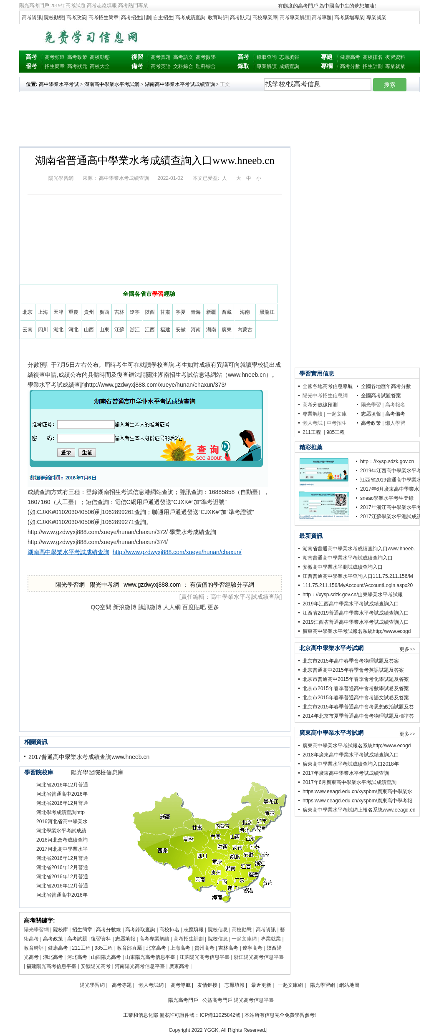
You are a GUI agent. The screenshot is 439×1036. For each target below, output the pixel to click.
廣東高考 (179, 966)
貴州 (89, 312)
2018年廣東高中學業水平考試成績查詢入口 (351, 755)
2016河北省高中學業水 (62, 821)
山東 (104, 330)
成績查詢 (289, 66)
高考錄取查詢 (140, 930)
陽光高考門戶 (34, 5)
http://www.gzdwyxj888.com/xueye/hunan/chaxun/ (177, 552)
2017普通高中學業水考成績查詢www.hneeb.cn (88, 757)
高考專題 (322, 17)
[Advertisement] (322, 36)
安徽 (181, 330)
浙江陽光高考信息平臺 (259, 957)
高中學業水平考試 (59, 84)
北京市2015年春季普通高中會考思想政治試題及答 (358, 707)
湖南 (211, 330)
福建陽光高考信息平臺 (51, 966)
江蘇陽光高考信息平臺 (204, 957)
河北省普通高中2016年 (62, 794)
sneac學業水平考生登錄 (387, 498)
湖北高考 (53, 957)
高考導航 (181, 985)
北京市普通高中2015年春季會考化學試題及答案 (356, 679)
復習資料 (395, 57)
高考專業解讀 (295, 17)
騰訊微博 (149, 607)
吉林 (119, 312)
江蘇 (119, 330)
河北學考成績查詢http (60, 812)
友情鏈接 (207, 985)
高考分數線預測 (320, 405)
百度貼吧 (194, 607)
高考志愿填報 (102, 5)
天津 (58, 312)
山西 (89, 330)
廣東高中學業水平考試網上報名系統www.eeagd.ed (359, 810)
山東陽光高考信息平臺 (150, 957)
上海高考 (180, 948)
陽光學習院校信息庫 (97, 772)
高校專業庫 (265, 17)
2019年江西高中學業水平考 (390, 471)
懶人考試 (313, 423)
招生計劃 (373, 66)
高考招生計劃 (136, 17)
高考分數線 (108, 930)
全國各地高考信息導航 (328, 386)
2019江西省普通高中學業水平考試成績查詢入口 (356, 622)
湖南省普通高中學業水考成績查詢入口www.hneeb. (359, 549)
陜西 (150, 312)
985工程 (103, 948)
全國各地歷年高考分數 (386, 386)
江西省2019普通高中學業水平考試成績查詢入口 (356, 613)
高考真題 (161, 57)
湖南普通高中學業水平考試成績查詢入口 (348, 558)
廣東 (227, 330)
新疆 (211, 312)
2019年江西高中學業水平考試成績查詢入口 (351, 604)
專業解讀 (267, 66)
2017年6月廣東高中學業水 (389, 489)
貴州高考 (204, 948)
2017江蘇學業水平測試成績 (390, 516)
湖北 (58, 330)
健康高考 (350, 57)
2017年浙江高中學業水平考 (390, 507)
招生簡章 (55, 66)
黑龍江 (267, 312)
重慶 (73, 312)
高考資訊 (32, 17)
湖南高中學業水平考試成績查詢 (180, 84)
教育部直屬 (129, 948)
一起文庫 (337, 414)
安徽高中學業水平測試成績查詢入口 (343, 567)
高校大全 (100, 66)
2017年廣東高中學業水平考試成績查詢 (346, 773)
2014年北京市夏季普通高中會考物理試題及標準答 (358, 716)
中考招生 (337, 423)
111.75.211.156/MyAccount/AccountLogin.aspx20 (358, 585)
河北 (73, 330)
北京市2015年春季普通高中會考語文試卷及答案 (356, 698)
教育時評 (218, 17)
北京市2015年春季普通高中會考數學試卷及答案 (356, 688)
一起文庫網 (244, 939)
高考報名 (395, 405)
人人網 (172, 607)
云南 (28, 330)
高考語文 (183, 57)
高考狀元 (240, 17)
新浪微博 (124, 607)
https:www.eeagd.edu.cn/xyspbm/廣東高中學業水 (357, 791)
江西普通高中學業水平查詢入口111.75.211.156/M (358, 576)
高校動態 (100, 57)
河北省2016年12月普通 (62, 785)
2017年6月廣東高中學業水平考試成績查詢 (349, 782)
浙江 (135, 330)
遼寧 (135, 312)
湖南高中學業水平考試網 (111, 84)
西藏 (227, 312)
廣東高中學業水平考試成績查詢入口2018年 (351, 764)
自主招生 (163, 17)
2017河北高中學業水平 (62, 849)
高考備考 (395, 414)
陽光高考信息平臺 (254, 1000)
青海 (196, 312)
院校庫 (60, 930)
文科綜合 (183, 66)
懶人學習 (395, 423)
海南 (245, 312)
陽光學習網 (60, 178)
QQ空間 (101, 607)
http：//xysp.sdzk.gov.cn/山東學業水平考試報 (353, 594)
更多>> (407, 649)
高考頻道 (55, 57)
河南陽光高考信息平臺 (140, 966)
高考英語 (161, 66)
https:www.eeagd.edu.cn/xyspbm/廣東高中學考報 (357, 801)
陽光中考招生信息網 (325, 395)
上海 (43, 312)
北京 (28, 312)
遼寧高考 (252, 948)
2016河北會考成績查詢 (62, 840)
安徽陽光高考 (96, 966)
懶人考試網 (151, 985)
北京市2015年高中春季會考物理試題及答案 (351, 661)
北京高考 (156, 948)
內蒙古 (244, 330)
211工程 (81, 948)
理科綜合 (206, 66)
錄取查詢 (267, 57)
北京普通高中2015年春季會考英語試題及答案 (353, 670)
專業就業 (376, 17)
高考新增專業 (349, 17)
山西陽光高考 (106, 957)
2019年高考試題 (68, 5)
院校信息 (218, 930)
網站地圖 (349, 985)
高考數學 (206, 57)
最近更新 (261, 985)
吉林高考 (228, 948)
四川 (43, 330)
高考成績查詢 (190, 17)
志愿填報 (289, 57)
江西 (150, 330)
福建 (165, 330)
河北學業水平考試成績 (61, 831)
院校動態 (54, 17)
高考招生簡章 (103, 17)
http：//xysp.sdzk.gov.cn (387, 461)
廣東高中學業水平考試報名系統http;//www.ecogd (357, 631)
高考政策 (76, 17)
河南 (196, 330)
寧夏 (181, 312)
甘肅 (165, 312)
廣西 (104, 312)
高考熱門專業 (133, 5)
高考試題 (77, 939)
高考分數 (350, 66)
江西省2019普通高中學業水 (390, 480)
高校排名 (373, 57)
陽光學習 (371, 405)
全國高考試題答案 (381, 395)
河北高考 (77, 957)
